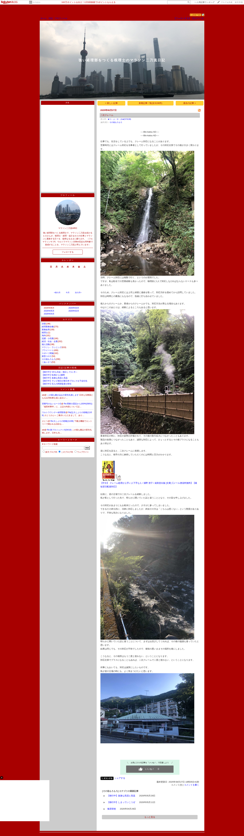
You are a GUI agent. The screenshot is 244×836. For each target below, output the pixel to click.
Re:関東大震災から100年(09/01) (78, 404)
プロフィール (60, 18)
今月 (67, 292)
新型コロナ (47, 356)
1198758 (195, 15)
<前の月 (57, 292)
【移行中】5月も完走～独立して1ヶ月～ (60, 372)
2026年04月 (49, 314)
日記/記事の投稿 (67, 368)
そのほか (37, 2)
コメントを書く (191, 785)
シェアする (119, 778)
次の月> (78, 292)
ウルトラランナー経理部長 (54, 412)
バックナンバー (67, 303)
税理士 (45, 332)
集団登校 (111, 809)
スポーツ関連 (48, 353)
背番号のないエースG (51, 404)
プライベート (48, 350)
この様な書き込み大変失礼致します (63, 395)
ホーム (43, 18)
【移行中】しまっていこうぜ (121, 802)
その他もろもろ (49, 359)
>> (204, 2)
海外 (44, 335)
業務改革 (46, 329)
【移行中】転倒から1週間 (53, 375)
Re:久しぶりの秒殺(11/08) (62, 421)
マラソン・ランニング (52, 347)
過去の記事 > (189, 103)
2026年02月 (73, 311)
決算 (44, 324)
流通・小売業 (48, 338)
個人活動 (46, 344)
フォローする (68, 252)
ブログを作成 (226, 2)
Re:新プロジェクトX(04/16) (59, 430)
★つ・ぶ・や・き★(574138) (119, 119)
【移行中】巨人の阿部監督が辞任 (56, 384)
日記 (51, 18)
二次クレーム (106, 115)
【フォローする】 (182, 18)
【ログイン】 (197, 18)
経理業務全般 (48, 326)
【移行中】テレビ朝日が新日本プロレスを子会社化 (64, 381)
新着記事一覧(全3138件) (150, 103)
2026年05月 (49, 311)
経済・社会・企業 (50, 341)
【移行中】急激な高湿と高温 (55, 378)
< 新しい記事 (111, 103)
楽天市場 (239, 2)
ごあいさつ (47, 362)
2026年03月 (73, 308)
